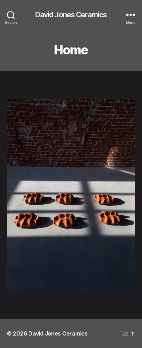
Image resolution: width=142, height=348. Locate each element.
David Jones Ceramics (71, 14)
